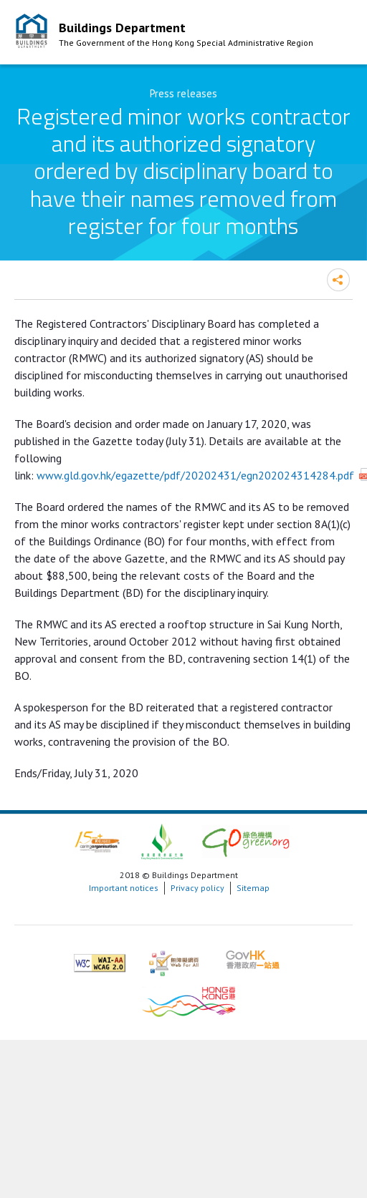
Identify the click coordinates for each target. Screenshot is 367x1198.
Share (338, 280)
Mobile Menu (338, 34)
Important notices (123, 887)
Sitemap (253, 887)
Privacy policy (197, 887)
